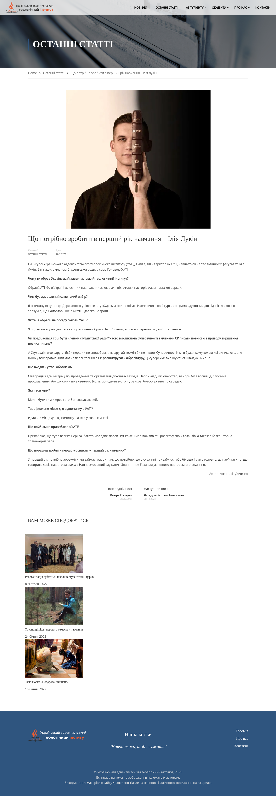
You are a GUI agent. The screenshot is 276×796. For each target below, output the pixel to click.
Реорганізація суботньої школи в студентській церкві (60, 577)
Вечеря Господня (121, 495)
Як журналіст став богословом (164, 495)
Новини (140, 8)
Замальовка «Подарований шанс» (47, 682)
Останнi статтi (166, 8)
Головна (242, 731)
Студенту (219, 8)
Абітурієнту (194, 8)
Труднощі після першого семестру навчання (54, 629)
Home (32, 73)
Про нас (240, 8)
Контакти (262, 8)
